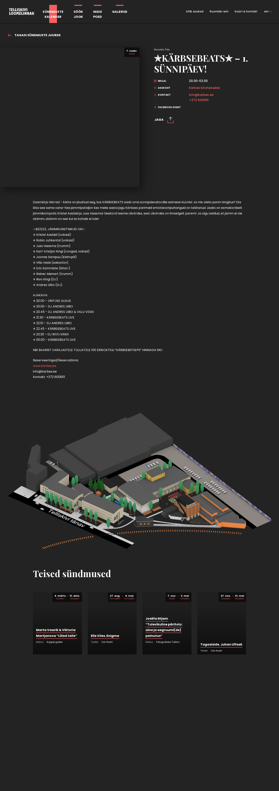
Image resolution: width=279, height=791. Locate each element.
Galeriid (119, 11)
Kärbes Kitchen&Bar (204, 88)
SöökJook (78, 14)
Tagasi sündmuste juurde (34, 35)
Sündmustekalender (53, 14)
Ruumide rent (219, 11)
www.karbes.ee (44, 366)
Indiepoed (97, 14)
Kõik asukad (194, 11)
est (266, 11)
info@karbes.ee (201, 95)
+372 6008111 (198, 100)
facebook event (167, 107)
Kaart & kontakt (246, 11)
